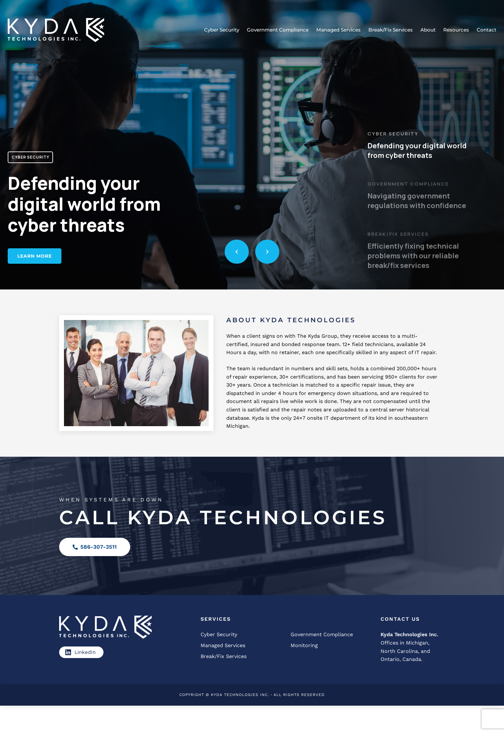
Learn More (34, 256)
